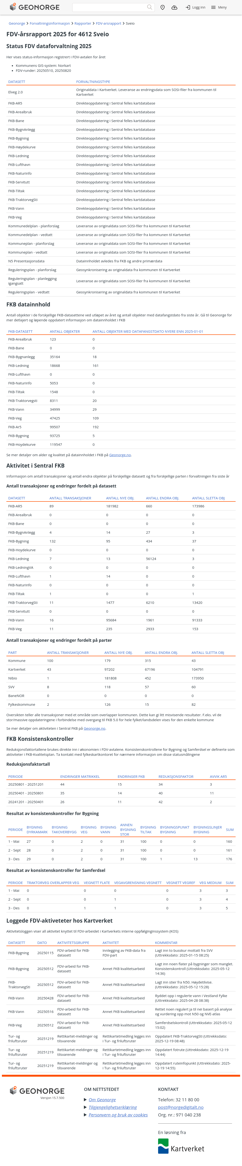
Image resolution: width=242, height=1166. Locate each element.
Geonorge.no (120, 454)
